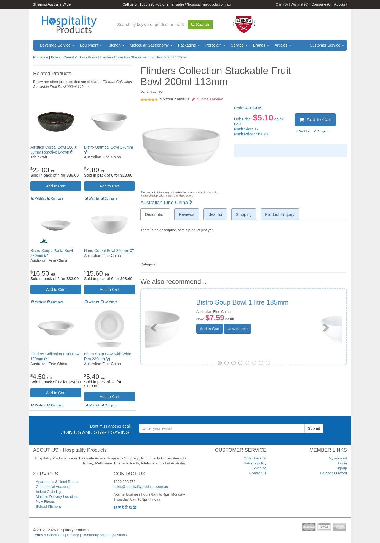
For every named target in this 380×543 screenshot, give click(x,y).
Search (200, 24)
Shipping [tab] (244, 214)
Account (340, 4)
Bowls (56, 57)
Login (342, 463)
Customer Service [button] (327, 45)
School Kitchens (48, 506)
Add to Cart (56, 186)
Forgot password (333, 473)
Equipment (91, 45)
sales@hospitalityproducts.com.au (203, 4)
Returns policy (255, 463)
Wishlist (299, 4)
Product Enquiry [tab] (280, 214)
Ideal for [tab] (215, 214)
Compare (321, 4)
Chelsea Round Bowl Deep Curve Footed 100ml (280, 306)
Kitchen (116, 45)
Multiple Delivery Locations (57, 496)
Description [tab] (155, 214)
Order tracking (255, 458)
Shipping (259, 468)
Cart (282, 4)
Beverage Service (57, 45)
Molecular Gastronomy (151, 45)
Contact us (257, 473)
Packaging (189, 45)
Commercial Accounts (53, 487)
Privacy (73, 535)
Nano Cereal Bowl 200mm (109, 250)
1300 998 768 (151, 4)
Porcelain (215, 45)
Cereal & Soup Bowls (80, 57)
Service (239, 45)
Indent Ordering (48, 492)
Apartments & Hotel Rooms (57, 482)
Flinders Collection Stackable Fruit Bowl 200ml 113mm (143, 57)
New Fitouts (45, 501)
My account (338, 458)
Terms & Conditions (48, 535)
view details (272, 336)
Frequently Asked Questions (104, 535)
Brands (261, 45)
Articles (283, 45)
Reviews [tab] (186, 214)
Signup (341, 468)
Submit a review (207, 99)
